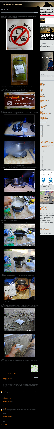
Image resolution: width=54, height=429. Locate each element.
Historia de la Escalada (43, 116)
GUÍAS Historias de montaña (44, 230)
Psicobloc (41, 102)
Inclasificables (42, 84)
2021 (41, 131)
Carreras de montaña (43, 105)
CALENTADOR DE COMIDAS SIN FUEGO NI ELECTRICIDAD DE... (47, 146)
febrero (43, 153)
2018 (41, 134)
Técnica (41, 119)
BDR (40, 91)
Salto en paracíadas (43, 122)
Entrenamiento (42, 108)
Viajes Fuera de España (43, 88)
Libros (41, 93)
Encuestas (41, 107)
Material (41, 83)
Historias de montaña (4, 2)
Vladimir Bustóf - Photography (44, 229)
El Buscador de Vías (43, 99)
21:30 (3, 389)
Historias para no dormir (43, 118)
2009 (41, 162)
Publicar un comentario (4, 424)
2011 (41, 160)
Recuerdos (41, 112)
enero (42, 154)
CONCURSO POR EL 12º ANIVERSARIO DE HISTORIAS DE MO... (47, 142)
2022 (41, 130)
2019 (41, 133)
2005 (41, 166)
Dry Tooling (41, 110)
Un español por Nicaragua (43, 100)
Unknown (4, 408)
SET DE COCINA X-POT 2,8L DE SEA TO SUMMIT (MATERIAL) (47, 141)
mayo (42, 150)
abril (42, 151)
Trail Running (42, 104)
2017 (41, 135)
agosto (43, 147)
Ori (41, 208)
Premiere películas (42, 121)
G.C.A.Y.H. (41, 85)
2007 (41, 164)
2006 (41, 165)
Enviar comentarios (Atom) (8, 427)
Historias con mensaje (43, 117)
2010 (41, 161)
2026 (41, 126)
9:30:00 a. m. (15, 373)
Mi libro (41, 111)
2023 (41, 129)
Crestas (41, 114)
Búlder (41, 89)
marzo (43, 152)
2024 (41, 128)
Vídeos (41, 90)
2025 (41, 127)
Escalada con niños (43, 97)
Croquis (41, 82)
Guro (3, 390)
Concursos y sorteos (43, 87)
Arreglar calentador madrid (7, 398)
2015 (41, 156)
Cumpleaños (42, 96)
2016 (41, 136)
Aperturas (41, 95)
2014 (41, 157)
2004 (41, 167)
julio (42, 148)
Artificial (41, 94)
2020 (41, 132)
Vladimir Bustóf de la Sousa (7, 378)
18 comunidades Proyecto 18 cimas (45, 113)
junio (42, 149)
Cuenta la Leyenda (42, 106)
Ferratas (41, 101)
